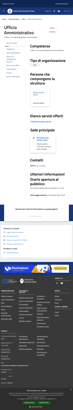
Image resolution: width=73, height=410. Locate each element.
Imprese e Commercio (26, 308)
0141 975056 (41, 166)
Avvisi (57, 303)
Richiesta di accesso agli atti (41, 121)
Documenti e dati (6, 319)
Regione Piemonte (8, 4)
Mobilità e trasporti (25, 321)
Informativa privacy (43, 346)
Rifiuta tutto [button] (44, 402)
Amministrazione (14, 19)
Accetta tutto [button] (29, 403)
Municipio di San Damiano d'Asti (43, 139)
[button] (36, 407)
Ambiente (40, 314)
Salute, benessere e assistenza (43, 318)
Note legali (40, 349)
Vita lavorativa (23, 304)
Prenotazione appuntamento (23, 337)
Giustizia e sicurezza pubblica (43, 303)
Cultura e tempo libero (26, 301)
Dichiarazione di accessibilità (42, 353)
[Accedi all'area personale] (61, 4)
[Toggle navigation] (4, 11)
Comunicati (58, 299)
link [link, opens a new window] (54, 399)
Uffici (23, 19)
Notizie (57, 296)
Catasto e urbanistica (25, 314)
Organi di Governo (7, 296)
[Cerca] (69, 11)
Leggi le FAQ (23, 346)
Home (4, 19)
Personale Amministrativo (6, 314)
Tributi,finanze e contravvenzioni (42, 309)
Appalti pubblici (24, 311)
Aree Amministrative (7, 299)
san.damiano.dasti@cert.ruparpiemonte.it (14, 365)
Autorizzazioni (41, 323)
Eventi (57, 315)
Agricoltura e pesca (43, 326)
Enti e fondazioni (6, 306)
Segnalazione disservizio (26, 342)
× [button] (71, 390)
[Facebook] (53, 11)
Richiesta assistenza (25, 349)
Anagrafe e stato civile (26, 298)
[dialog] (36, 399)
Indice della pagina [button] (11, 43)
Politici (3, 309)
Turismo (21, 318)
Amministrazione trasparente (42, 337)
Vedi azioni (53, 32)
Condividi (53, 28)
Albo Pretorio (41, 342)
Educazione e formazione (41, 297)
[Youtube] (58, 11)
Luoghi (57, 312)
